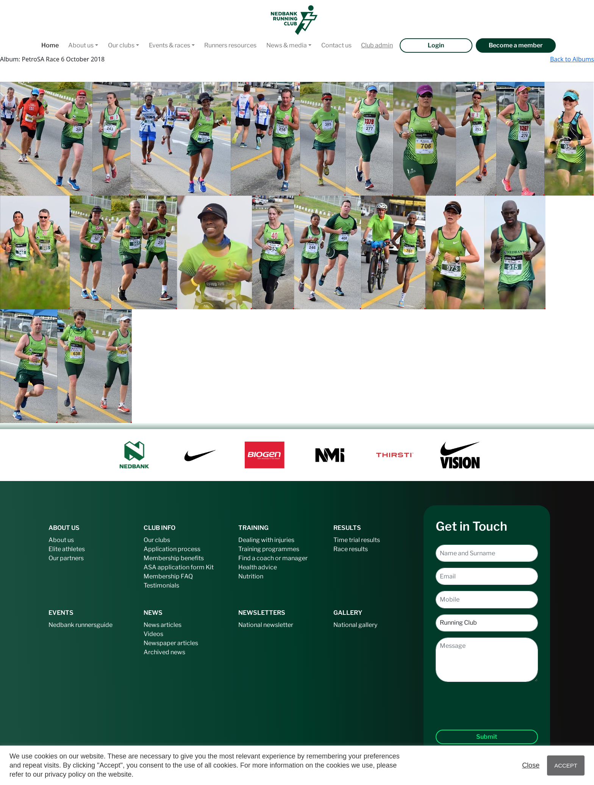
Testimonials (161, 585)
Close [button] (530, 765)
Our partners (66, 558)
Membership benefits (174, 558)
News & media (286, 45)
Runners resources (230, 45)
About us (81, 45)
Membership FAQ (168, 576)
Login (436, 45)
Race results (350, 549)
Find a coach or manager (273, 558)
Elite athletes (66, 549)
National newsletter (265, 624)
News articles (162, 624)
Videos (153, 634)
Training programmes (268, 549)
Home (50, 45)
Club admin (377, 45)
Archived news (164, 652)
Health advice (257, 567)
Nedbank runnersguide (80, 624)
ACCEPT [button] (565, 765)
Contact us (336, 45)
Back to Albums (572, 59)
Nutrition (250, 576)
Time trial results (356, 540)
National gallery (355, 624)
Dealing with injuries (266, 540)
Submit (486, 736)
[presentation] (486, 699)
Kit (210, 567)
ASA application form (174, 567)
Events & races (169, 45)
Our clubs (121, 45)
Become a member (516, 45)
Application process (172, 549)
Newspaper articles (171, 643)
